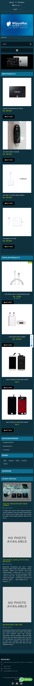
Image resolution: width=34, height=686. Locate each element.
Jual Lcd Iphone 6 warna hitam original (17, 422)
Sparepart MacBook (8, 442)
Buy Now (9, 117)
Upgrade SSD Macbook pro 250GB (13, 108)
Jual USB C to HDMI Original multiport (13, 195)
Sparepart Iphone (7, 446)
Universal (24, 460)
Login (12, 2)
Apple (5, 460)
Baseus (5, 463)
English (16, 9)
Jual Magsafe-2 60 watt (9, 238)
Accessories (6, 449)
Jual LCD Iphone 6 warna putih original (17, 379)
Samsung (11, 460)
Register (21, 2)
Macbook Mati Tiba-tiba (12, 624)
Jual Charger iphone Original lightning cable (17, 294)
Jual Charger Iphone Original (17, 337)
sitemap (17, 679)
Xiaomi (17, 460)
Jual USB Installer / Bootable (11, 152)
